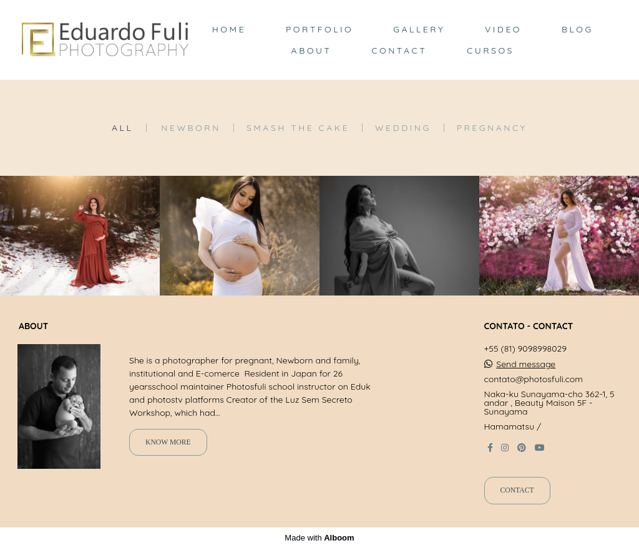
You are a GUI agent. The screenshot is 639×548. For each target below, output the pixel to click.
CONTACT (399, 50)
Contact (517, 490)
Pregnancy (492, 127)
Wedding (403, 127)
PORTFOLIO (319, 29)
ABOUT (311, 50)
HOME (229, 29)
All (122, 127)
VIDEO (503, 29)
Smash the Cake (297, 127)
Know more (168, 442)
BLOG (577, 29)
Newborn (191, 127)
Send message (525, 364)
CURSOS (490, 50)
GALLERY (419, 29)
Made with (319, 537)
